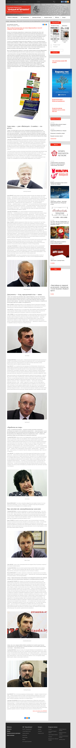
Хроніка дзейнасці (26, 733)
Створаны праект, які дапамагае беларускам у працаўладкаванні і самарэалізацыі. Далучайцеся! (57, 164)
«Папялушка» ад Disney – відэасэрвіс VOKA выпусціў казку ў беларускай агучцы (58, 203)
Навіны (8, 731)
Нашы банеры (25, 737)
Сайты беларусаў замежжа (53, 734)
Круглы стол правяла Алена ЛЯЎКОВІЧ (40, 710)
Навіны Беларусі (13, 21)
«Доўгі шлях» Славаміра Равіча (57, 260)
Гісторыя (49, 729)
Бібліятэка (16, 1)
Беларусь (64, 17)
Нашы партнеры (10, 735)
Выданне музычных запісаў (56, 136)
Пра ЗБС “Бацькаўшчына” (27, 729)
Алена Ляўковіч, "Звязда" (15, 25)
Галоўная (9, 1)
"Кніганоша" (55, 46)
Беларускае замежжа (48, 17)
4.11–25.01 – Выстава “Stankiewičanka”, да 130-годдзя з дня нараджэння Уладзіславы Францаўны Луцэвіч (59, 223)
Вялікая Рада (25, 735)
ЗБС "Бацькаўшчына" (25, 17)
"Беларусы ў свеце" (56, 44)
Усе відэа (52, 293)
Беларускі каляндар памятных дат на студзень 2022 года (58, 110)
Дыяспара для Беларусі (36, 17)
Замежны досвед (62, 739)
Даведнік (39, 729)
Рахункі (24, 739)
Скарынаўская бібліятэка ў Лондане (58, 130)
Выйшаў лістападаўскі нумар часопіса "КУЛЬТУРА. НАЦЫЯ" (58, 183)
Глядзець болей (53, 138)
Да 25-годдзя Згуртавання (27, 741)
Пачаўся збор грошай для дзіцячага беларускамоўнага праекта (58, 242)
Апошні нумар (55, 40)
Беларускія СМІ (41, 733)
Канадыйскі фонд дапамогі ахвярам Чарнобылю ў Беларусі (58, 125)
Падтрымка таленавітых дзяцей (57, 133)
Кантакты (24, 1)
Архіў (55, 41)
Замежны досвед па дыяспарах (13, 733)
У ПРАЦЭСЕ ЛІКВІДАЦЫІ (12, 17)
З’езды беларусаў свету (27, 731)
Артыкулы (40, 731)
